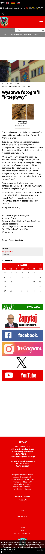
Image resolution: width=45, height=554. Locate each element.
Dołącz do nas (13, 83)
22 (17, 286)
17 (28, 282)
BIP (5, 35)
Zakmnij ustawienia (2, 13)
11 (34, 277)
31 (28, 291)
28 (11, 291)
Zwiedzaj (5, 254)
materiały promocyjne (22, 533)
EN (7, 2)
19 (40, 282)
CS (18, 2)
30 (22, 291)
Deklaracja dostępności (22, 496)
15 (17, 282)
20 (5, 286)
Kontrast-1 (33, 8)
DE (13, 2)
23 (22, 286)
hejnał (22, 527)
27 (5, 291)
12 (40, 277)
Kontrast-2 (36, 8)
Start (4, 83)
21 (11, 286)
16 (22, 282)
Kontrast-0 (30, 8)
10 (28, 277)
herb (22, 530)
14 (11, 282)
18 (34, 282)
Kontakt (38, 35)
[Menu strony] (41, 23)
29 (17, 291)
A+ (18, 8)
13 (5, 282)
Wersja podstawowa (27, 8)
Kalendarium (25, 35)
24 (28, 286)
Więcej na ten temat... (8, 549)
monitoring (15, 35)
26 (40, 286)
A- (24, 8)
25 (34, 286)
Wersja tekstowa (40, 8)
